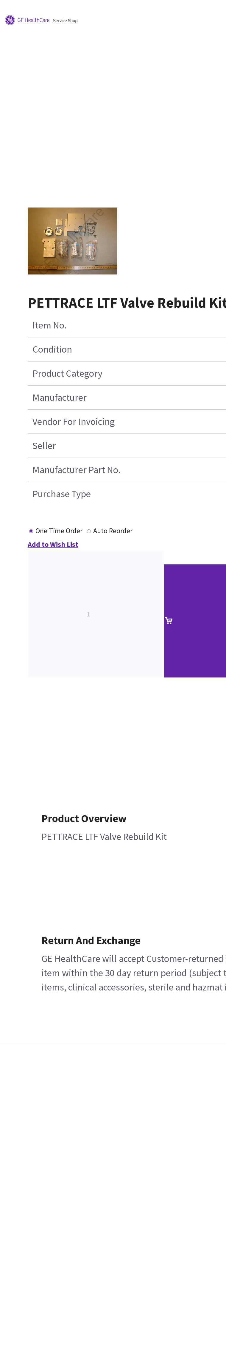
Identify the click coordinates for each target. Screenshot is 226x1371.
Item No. (49, 325)
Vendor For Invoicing (73, 422)
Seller (44, 446)
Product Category (67, 373)
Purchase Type (61, 494)
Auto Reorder (113, 530)
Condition (52, 349)
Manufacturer (59, 397)
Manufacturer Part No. (76, 470)
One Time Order (58, 530)
